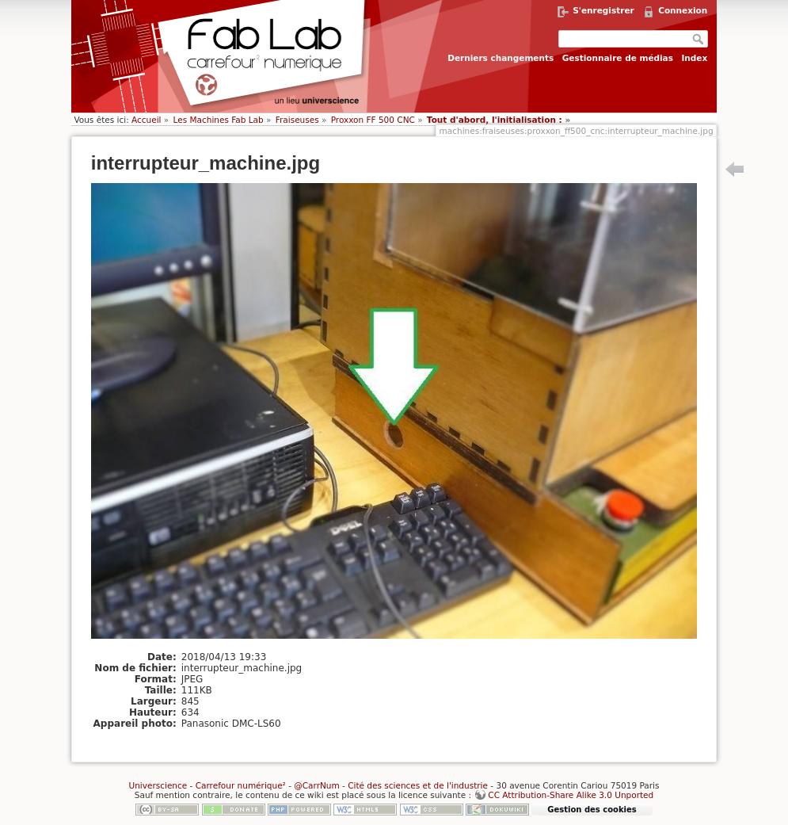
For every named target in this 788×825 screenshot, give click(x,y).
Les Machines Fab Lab (218, 119)
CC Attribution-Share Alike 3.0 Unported (570, 795)
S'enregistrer (603, 10)
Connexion (682, 10)
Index (694, 58)
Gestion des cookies (591, 809)
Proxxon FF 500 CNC (373, 119)
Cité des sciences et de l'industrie (418, 785)
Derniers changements (500, 58)
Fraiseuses (297, 119)
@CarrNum (316, 785)
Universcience (157, 785)
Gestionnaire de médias (617, 58)
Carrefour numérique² (241, 785)
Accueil (146, 119)
